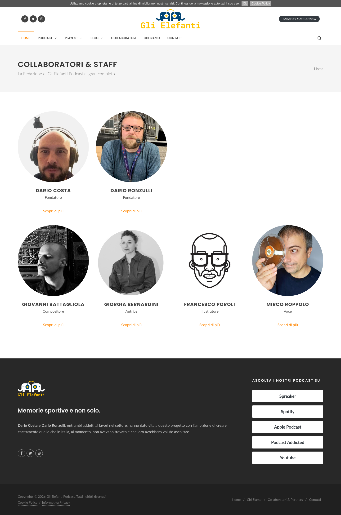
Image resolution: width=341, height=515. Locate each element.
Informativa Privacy (56, 502)
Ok (245, 3)
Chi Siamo (254, 499)
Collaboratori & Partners (285, 499)
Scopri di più (53, 211)
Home (318, 69)
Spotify (288, 411)
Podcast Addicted (287, 442)
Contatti (315, 499)
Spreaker (287, 396)
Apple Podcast (287, 427)
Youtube (288, 457)
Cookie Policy (260, 3)
